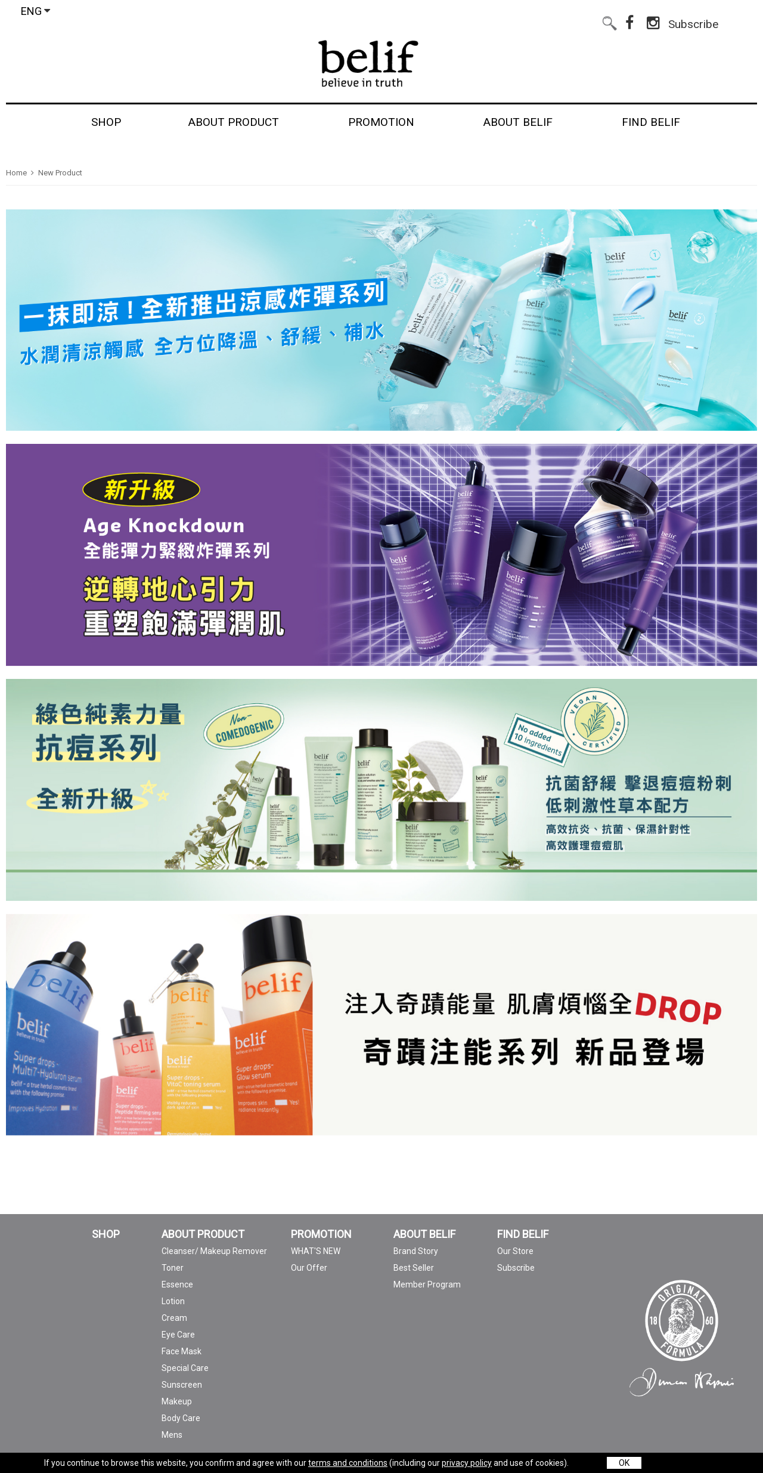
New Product (60, 172)
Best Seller (413, 1268)
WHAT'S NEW (315, 1251)
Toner (173, 1268)
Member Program (427, 1284)
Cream (174, 1318)
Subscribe (693, 21)
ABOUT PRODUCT (203, 1234)
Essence (177, 1284)
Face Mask (181, 1351)
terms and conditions (347, 1463)
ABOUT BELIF (424, 1234)
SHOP (106, 1234)
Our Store (515, 1251)
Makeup (177, 1401)
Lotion (173, 1301)
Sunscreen (182, 1385)
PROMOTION (321, 1234)
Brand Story (415, 1251)
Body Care (181, 1418)
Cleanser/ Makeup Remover (214, 1251)
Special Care (185, 1368)
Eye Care (178, 1334)
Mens (172, 1435)
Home (16, 172)
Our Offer (309, 1268)
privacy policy (467, 1463)
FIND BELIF (522, 1234)
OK (624, 1463)
